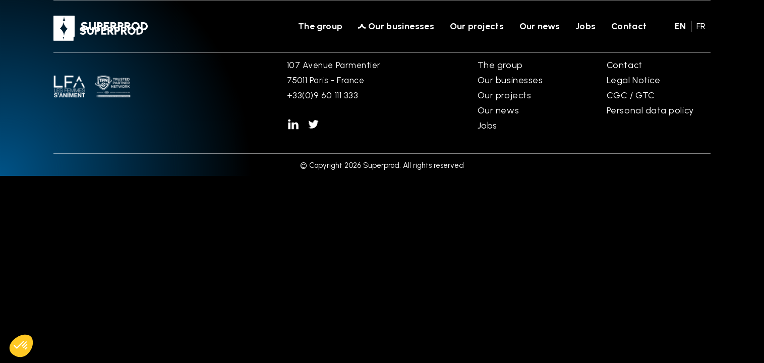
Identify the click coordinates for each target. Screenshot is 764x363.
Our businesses (401, 26)
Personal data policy (650, 110)
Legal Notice (633, 80)
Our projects (477, 26)
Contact (629, 26)
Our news (539, 26)
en (680, 26)
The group (320, 26)
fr (701, 26)
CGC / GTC (631, 95)
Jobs (585, 26)
